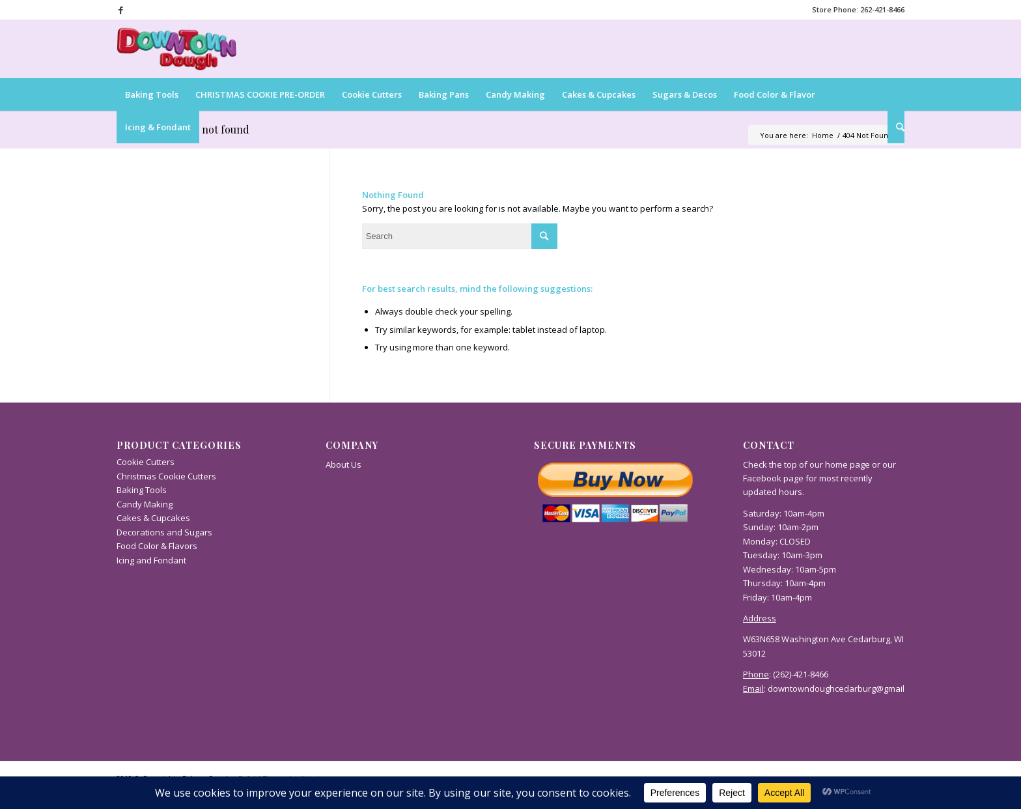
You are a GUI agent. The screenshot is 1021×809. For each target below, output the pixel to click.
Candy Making (145, 504)
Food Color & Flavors (157, 546)
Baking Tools (142, 490)
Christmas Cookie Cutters (166, 476)
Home (822, 135)
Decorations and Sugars (164, 532)
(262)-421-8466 (800, 674)
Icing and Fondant (151, 560)
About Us (343, 464)
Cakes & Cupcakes (153, 518)
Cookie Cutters (146, 462)
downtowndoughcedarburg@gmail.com (845, 688)
